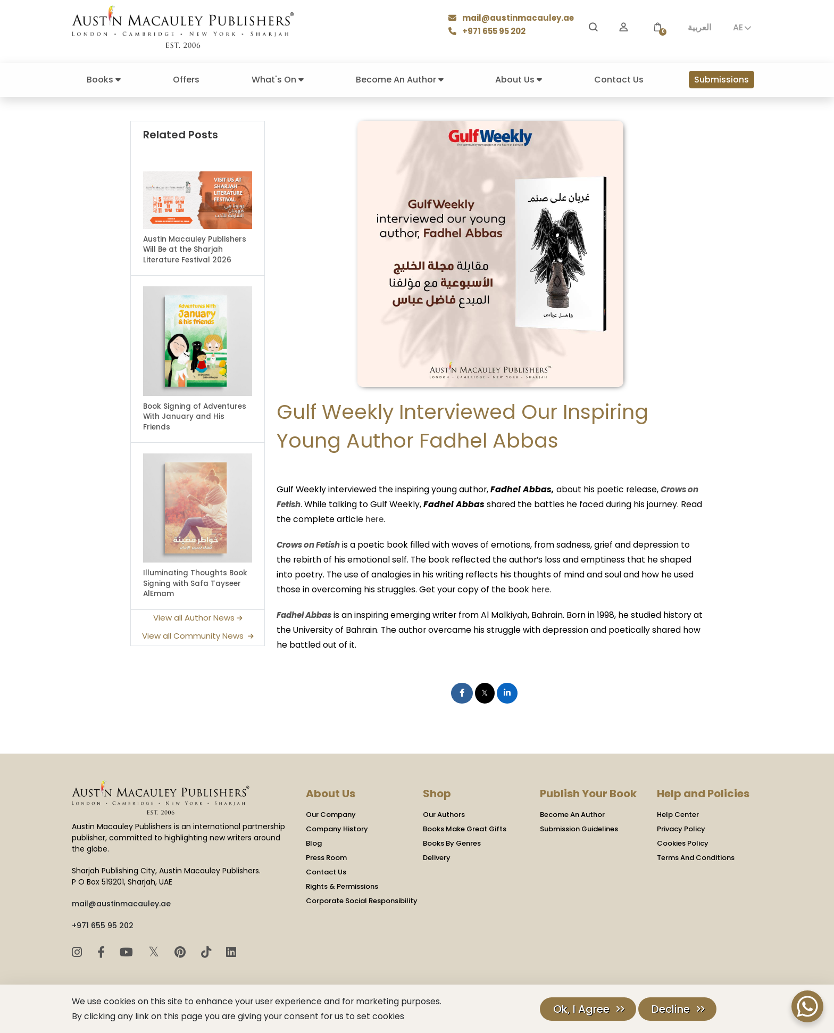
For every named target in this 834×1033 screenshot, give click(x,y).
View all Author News (198, 617)
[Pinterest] (181, 951)
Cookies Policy (682, 842)
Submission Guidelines (579, 828)
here (354, 518)
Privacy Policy (681, 828)
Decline (671, 1009)
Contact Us (619, 79)
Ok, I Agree (581, 1009)
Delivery (437, 857)
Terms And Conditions (696, 857)
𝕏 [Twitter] (155, 950)
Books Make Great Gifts (464, 828)
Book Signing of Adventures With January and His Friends (194, 416)
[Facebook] (102, 951)
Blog (314, 842)
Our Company (331, 813)
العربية (699, 27)
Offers (186, 79)
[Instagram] (78, 951)
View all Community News (198, 635)
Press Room (326, 857)
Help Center (678, 813)
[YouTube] (128, 951)
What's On (278, 79)
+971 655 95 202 (492, 32)
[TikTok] (207, 951)
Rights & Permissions (342, 885)
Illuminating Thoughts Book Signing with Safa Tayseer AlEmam (195, 583)
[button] (657, 27)
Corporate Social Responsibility (362, 900)
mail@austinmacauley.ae (514, 18)
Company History (337, 828)
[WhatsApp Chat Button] (807, 1006)
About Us (518, 79)
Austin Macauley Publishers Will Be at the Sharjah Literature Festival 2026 (194, 249)
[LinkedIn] (231, 951)
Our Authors (444, 813)
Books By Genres (452, 842)
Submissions (721, 79)
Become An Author (400, 79)
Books (104, 79)
